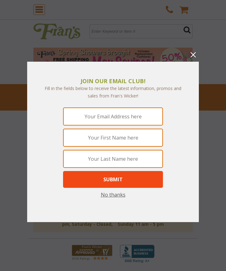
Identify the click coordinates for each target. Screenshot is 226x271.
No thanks (113, 194)
